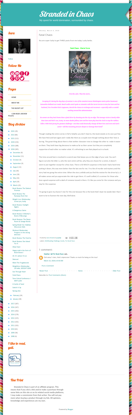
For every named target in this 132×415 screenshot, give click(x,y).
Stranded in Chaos (66, 14)
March (15, 185)
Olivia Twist (16, 247)
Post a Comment (48, 266)
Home (80, 271)
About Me (15, 103)
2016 (12, 307)
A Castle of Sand (18, 284)
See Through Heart (19, 272)
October (16, 160)
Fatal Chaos (16, 275)
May (14, 178)
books (62, 241)
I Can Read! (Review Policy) (17, 115)
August (15, 167)
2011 (12, 325)
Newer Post (43, 271)
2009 (12, 333)
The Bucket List (17, 108)
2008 (12, 336)
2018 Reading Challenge (52, 241)
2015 (12, 311)
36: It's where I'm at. (19, 256)
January (15, 299)
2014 (12, 315)
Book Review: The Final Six (21, 238)
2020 (12, 142)
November (16, 156)
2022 (12, 135)
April (14, 182)
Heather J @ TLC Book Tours (54, 254)
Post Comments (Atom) (57, 275)
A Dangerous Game (19, 210)
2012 (12, 322)
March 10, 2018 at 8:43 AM (53, 261)
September (17, 163)
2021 (12, 138)
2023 (12, 131)
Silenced (15, 259)
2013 (12, 318)
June (14, 174)
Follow (10, 59)
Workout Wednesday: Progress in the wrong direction (21, 233)
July (14, 171)
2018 (12, 149)
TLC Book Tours (70, 241)
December (16, 153)
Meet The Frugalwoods (20, 263)
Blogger (70, 409)
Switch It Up (16, 288)
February (16, 295)
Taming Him (16, 291)
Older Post (116, 271)
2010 (12, 329)
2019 (12, 146)
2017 (12, 304)
